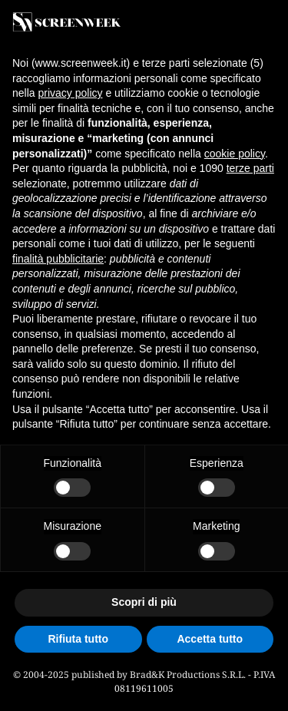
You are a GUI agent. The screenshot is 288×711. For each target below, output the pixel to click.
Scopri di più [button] (144, 602)
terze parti (250, 168)
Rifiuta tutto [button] (78, 639)
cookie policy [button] (234, 153)
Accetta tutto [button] (210, 639)
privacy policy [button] (70, 93)
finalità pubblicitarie (58, 259)
